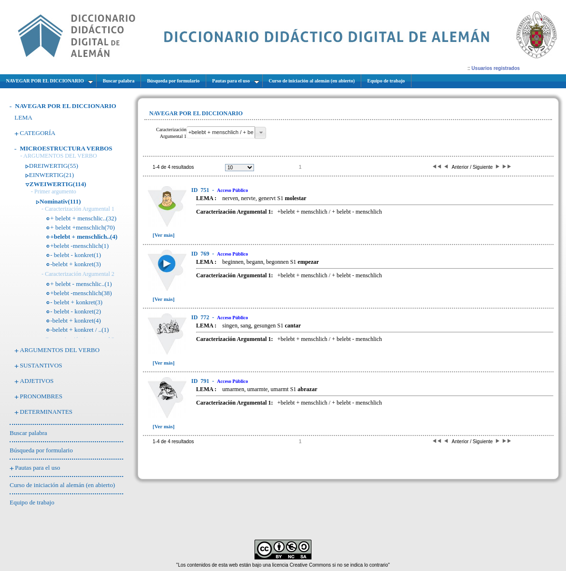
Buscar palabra (28, 432)
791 (201, 381)
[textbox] (220, 132)
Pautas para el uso (37, 467)
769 (201, 253)
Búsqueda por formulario (41, 450)
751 (201, 190)
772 (201, 317)
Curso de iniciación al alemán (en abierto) (62, 485)
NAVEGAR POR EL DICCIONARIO (65, 105)
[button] (260, 133)
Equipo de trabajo (32, 502)
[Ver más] (164, 235)
